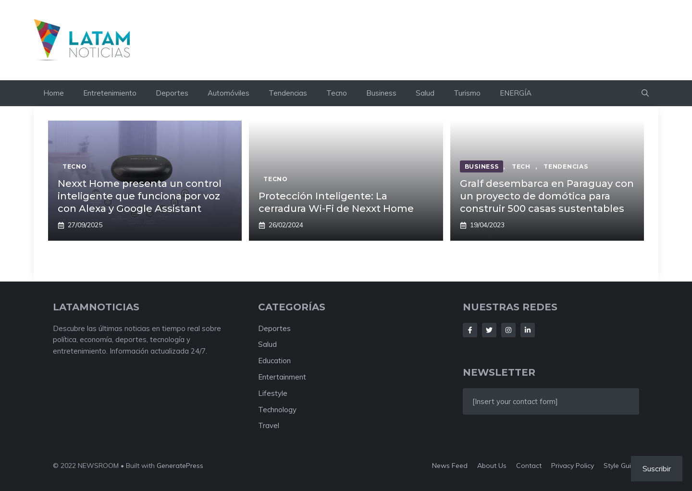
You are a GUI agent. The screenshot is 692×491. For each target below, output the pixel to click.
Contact (529, 465)
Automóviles (228, 93)
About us (492, 465)
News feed (450, 465)
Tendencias (288, 93)
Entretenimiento (109, 93)
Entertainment (282, 376)
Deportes (172, 93)
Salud (425, 93)
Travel (268, 425)
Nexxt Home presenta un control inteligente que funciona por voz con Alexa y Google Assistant (140, 196)
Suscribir (657, 468)
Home (53, 93)
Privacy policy (572, 465)
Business (381, 93)
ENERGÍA (515, 93)
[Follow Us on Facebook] (470, 330)
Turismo (467, 93)
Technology (277, 409)
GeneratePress (180, 465)
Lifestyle (272, 393)
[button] (645, 93)
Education (274, 360)
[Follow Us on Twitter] (489, 330)
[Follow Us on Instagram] (508, 330)
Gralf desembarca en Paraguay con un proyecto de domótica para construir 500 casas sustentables (547, 196)
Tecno (336, 93)
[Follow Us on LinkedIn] (527, 330)
